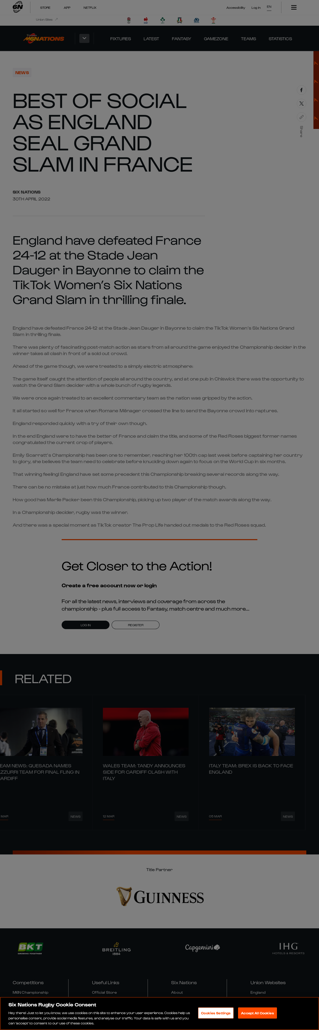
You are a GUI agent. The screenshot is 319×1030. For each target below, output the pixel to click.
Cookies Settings (216, 1013)
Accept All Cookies (257, 1013)
